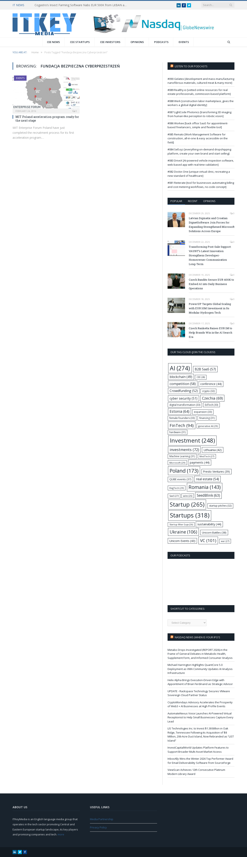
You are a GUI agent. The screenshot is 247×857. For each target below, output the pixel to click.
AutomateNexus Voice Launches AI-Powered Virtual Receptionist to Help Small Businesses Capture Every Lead (200, 717)
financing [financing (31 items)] (207, 418)
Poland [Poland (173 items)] (184, 470)
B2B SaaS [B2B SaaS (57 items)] (205, 369)
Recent (192, 201)
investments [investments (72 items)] (184, 449)
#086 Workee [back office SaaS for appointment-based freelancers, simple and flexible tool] (198, 125)
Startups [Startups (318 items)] (190, 515)
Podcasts (161, 42)
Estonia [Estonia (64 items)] (179, 411)
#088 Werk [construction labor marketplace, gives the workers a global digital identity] (201, 103)
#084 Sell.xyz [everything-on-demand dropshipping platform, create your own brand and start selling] (199, 151)
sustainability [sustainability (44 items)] (209, 524)
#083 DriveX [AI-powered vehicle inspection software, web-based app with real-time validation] (201, 162)
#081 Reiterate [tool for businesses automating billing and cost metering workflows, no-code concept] (201, 185)
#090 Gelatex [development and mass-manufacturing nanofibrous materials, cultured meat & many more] (201, 81)
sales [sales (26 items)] (187, 495)
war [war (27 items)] (225, 541)
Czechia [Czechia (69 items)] (212, 398)
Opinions (137, 42)
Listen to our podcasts (191, 66)
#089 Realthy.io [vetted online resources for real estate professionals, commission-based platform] (199, 92)
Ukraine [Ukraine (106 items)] (183, 532)
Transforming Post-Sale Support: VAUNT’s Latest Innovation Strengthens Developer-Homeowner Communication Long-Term (210, 255)
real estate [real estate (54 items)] (207, 479)
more (61, 834)
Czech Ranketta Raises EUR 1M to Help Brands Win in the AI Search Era (210, 332)
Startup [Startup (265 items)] (187, 504)
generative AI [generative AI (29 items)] (208, 426)
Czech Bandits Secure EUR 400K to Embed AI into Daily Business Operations (211, 284)
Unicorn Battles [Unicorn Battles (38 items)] (214, 532)
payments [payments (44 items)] (200, 462)
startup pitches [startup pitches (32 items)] (220, 505)
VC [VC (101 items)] (208, 540)
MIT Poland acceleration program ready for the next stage (47, 118)
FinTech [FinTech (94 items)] (182, 425)
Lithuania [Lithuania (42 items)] (213, 450)
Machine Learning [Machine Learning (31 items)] (182, 456)
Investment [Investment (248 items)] (192, 440)
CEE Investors (110, 42)
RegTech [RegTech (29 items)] (176, 488)
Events (184, 42)
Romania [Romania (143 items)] (205, 487)
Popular (176, 201)
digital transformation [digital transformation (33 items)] (184, 405)
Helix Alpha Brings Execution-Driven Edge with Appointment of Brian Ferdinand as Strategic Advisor (200, 682)
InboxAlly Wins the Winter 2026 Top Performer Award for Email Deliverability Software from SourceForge (200, 761)
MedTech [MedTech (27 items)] (206, 456)
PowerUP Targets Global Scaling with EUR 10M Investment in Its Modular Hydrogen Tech (210, 308)
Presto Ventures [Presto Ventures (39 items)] (216, 471)
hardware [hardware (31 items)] (177, 432)
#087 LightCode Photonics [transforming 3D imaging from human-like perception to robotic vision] (199, 114)
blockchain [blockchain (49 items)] (181, 377)
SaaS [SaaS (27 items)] (174, 495)
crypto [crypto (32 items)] (208, 391)
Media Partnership (101, 819)
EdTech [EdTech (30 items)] (211, 404)
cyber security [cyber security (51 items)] (183, 398)
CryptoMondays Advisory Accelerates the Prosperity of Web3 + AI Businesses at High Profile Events (200, 704)
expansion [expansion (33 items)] (203, 412)
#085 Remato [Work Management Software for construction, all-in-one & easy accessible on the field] (198, 138)
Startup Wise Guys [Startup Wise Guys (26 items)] (181, 524)
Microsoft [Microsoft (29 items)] (177, 462)
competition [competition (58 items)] (183, 383)
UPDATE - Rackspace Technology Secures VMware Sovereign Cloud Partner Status (199, 693)
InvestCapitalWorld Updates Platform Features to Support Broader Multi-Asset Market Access (198, 750)
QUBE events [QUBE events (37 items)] (180, 479)
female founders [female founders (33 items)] (182, 418)
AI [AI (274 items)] (180, 368)
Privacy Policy (98, 827)
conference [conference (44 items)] (211, 384)
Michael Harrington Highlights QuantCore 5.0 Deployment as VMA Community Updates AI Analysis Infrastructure (200, 669)
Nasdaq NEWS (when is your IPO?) (197, 637)
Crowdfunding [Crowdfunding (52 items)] (184, 390)
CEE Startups (80, 42)
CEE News (53, 42)
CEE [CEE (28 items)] (201, 377)
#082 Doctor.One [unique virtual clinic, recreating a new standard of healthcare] (199, 174)
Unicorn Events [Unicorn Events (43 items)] (182, 541)
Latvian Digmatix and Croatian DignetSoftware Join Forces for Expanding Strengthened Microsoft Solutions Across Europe (211, 224)
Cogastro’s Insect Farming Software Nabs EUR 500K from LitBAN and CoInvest (82, 5)
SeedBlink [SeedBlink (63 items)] (208, 495)
